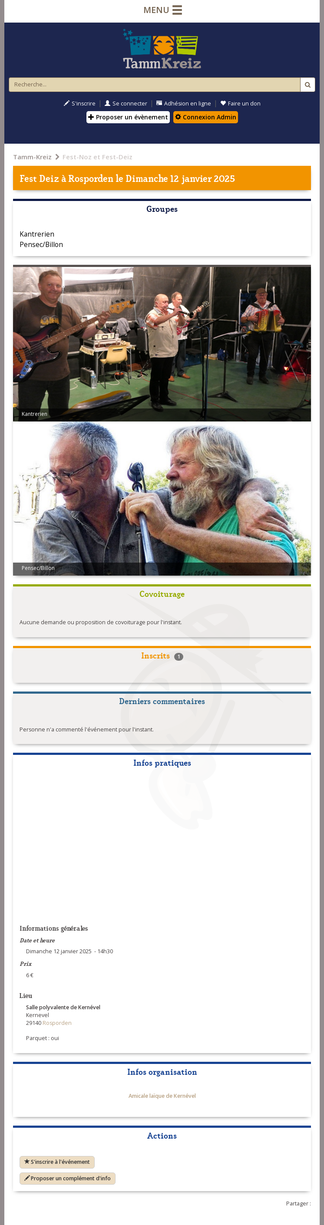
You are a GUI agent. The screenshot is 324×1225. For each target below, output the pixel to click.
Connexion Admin (205, 117)
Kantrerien (37, 234)
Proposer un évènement (128, 117)
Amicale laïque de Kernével (162, 1096)
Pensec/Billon (41, 244)
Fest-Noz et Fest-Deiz (97, 156)
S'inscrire (80, 103)
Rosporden (91, 177)
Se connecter (126, 103)
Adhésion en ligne (183, 103)
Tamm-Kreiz (32, 156)
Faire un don (240, 103)
